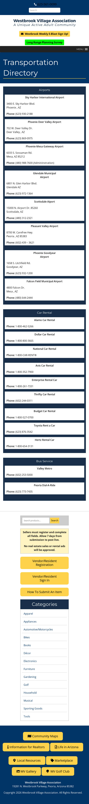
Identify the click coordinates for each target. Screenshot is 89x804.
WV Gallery (26, 771)
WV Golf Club (57, 771)
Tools (27, 716)
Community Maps (43, 736)
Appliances (30, 621)
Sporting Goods (33, 708)
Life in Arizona (66, 747)
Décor (27, 653)
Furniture (29, 669)
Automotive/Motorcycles (38, 629)
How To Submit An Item (44, 592)
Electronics (30, 661)
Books (27, 645)
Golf (26, 685)
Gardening (30, 677)
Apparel (28, 613)
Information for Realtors (26, 747)
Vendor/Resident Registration (44, 563)
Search (54, 520)
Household (30, 692)
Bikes (27, 637)
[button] (80, 49)
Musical (28, 700)
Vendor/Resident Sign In (44, 578)
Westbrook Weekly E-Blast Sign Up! (44, 34)
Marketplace (62, 760)
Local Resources (27, 760)
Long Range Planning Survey (44, 42)
